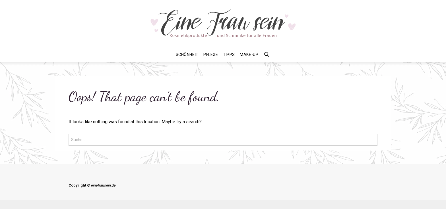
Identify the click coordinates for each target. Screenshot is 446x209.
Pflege (210, 54)
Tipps (229, 54)
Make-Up (249, 54)
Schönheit (187, 54)
